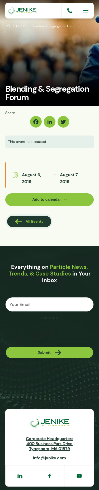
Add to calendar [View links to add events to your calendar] (46, 199)
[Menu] (86, 10)
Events (21, 26)
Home (9, 26)
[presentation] (45, 333)
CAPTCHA (49, 318)
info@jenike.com (49, 457)
